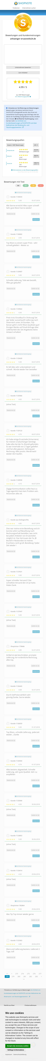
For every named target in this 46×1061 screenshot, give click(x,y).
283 (36, 976)
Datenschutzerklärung (19, 1054)
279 (13, 976)
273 (16, 974)
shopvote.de (10, 150)
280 (19, 976)
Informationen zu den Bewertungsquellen (24, 170)
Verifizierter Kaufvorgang (23, 192)
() (35, 214)
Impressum (8, 1054)
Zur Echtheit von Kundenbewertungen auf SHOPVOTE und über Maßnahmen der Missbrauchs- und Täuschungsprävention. (21, 124)
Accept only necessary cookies (18, 1046)
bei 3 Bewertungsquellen (23, 96)
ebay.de (9, 156)
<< (7, 974)
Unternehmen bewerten (23, 67)
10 (33, 185)
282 (30, 976)
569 (18, 185)
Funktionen (16, 8)
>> (24, 979)
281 (24, 976)
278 (7, 976)
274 (22, 974)
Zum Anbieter (23, 73)
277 (40, 974)
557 (26, 185)
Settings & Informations (16, 1050)
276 (34, 974)
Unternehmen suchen (29, 8)
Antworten (36, 219)
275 (28, 974)
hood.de (9, 163)
